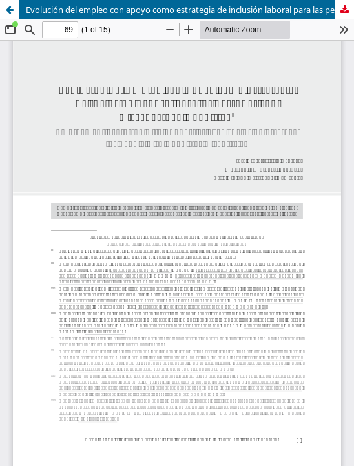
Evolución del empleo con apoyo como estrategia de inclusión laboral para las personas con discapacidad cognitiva (190, 10)
